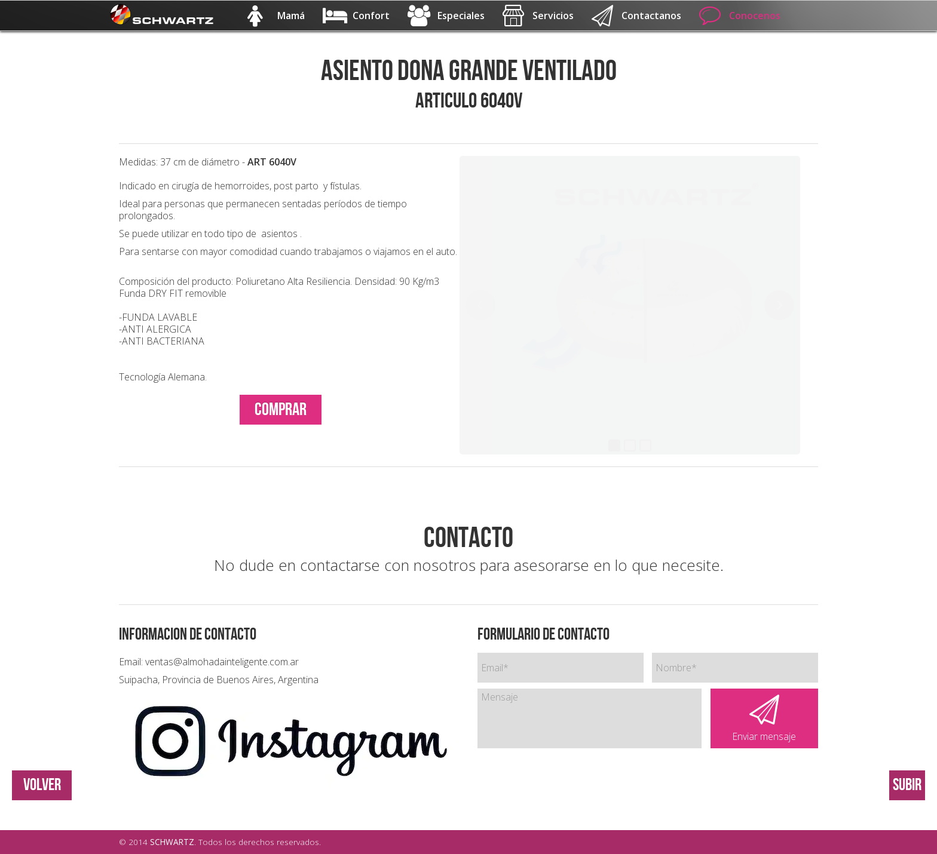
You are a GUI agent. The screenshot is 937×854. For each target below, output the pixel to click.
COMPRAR (281, 409)
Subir (907, 785)
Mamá (276, 15)
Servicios (538, 15)
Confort (356, 15)
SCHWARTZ (172, 841)
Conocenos (739, 15)
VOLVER (42, 785)
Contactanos (636, 15)
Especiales (446, 15)
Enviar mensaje (764, 719)
